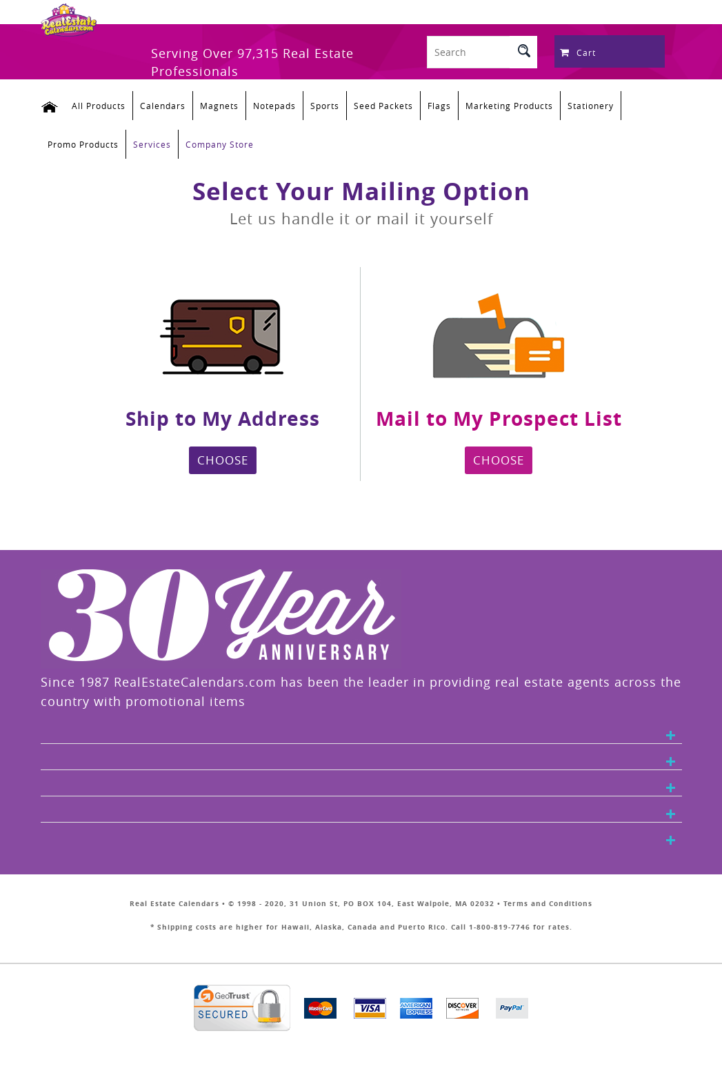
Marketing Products (509, 105)
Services (152, 144)
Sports (324, 105)
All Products (99, 105)
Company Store (219, 144)
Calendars (162, 105)
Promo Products (83, 144)
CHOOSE (222, 460)
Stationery (591, 105)
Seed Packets (383, 105)
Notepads (274, 105)
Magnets (219, 105)
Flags (439, 105)
